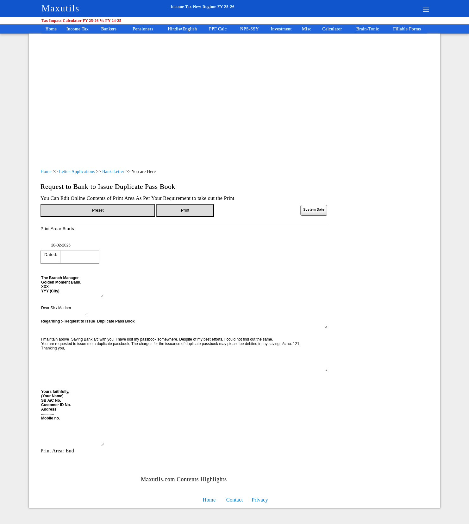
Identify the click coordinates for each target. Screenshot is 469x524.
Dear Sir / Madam (64, 310)
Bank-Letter (113, 171)
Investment (281, 29)
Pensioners (143, 29)
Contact (234, 500)
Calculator (332, 29)
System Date (313, 209)
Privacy (260, 500)
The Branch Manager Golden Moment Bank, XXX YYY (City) (72, 286)
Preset (98, 210)
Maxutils (60, 8)
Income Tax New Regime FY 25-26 (202, 6)
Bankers (108, 29)
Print (185, 210)
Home (51, 29)
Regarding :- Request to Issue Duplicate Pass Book (184, 323)
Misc (306, 29)
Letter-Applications (77, 171)
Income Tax (77, 29)
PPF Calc (218, 29)
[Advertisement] (198, 94)
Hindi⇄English (182, 29)
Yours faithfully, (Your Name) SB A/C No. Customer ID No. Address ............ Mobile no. (72, 417)
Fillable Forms (407, 29)
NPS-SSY (249, 29)
